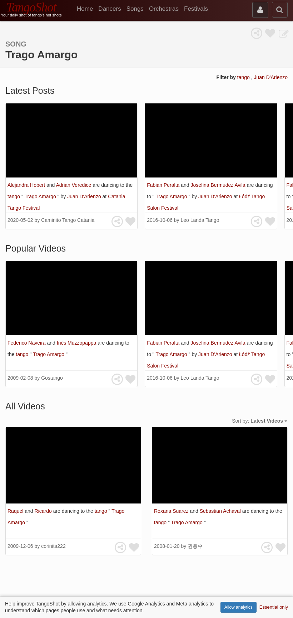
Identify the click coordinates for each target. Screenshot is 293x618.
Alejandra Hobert (27, 185)
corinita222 (53, 546)
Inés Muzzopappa (77, 343)
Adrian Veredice (74, 185)
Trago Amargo (41, 196)
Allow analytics (238, 607)
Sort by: (259, 421)
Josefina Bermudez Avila (218, 185)
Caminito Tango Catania (67, 220)
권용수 (195, 546)
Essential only (273, 607)
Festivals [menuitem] (196, 8)
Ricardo (44, 511)
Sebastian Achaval (221, 511)
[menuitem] (87, 9)
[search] (280, 10)
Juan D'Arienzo (271, 77)
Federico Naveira (27, 343)
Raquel (16, 511)
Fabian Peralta (164, 185)
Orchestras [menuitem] (164, 8)
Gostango (52, 378)
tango (244, 77)
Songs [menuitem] (135, 8)
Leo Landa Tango (199, 220)
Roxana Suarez (172, 511)
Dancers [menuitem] (109, 8)
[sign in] (260, 10)
